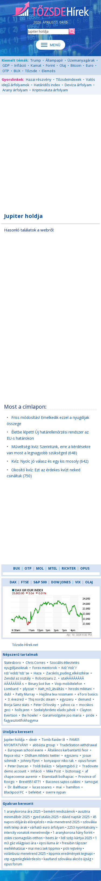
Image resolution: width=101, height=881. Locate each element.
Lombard (11, 689)
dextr (33, 739)
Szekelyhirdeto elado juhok (54, 710)
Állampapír (54, 60)
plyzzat (28, 689)
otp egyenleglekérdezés (22, 859)
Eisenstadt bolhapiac (58, 776)
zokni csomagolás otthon (23, 838)
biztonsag (73, 771)
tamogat (91, 781)
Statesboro (12, 662)
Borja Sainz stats (16, 704)
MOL (40, 568)
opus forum (87, 760)
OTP (5, 70)
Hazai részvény (38, 79)
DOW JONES (61, 582)
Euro (89, 65)
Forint (50, 65)
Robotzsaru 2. (46, 678)
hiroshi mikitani (80, 689)
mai (59, 787)
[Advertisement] (50, 150)
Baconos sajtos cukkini (63, 781)
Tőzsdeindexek (68, 79)
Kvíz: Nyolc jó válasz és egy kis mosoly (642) (50, 461)
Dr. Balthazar (18, 787)
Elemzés (48, 70)
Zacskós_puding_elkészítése (67, 673)
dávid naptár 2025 (76, 817)
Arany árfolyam (15, 90)
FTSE (25, 582)
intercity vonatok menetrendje (27, 832)
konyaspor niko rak (59, 760)
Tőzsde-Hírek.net (25, 645)
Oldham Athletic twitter (42, 755)
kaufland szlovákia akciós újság (67, 859)
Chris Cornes (35, 662)
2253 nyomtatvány (81, 827)
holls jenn (22, 710)
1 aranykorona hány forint (72, 832)
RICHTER (69, 568)
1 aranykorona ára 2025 (22, 811)
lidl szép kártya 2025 (76, 838)
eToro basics (87, 694)
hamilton (73, 787)
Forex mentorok (44, 667)
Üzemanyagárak (81, 60)
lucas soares (41, 787)
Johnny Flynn (30, 760)
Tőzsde (31, 70)
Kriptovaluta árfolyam (50, 90)
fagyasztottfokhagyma (21, 720)
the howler (30, 715)
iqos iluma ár (49, 843)
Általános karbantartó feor (68, 750)
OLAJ (89, 582)
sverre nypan (56, 792)
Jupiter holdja (14, 739)
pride (90, 715)
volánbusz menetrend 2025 (25, 853)
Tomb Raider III (53, 739)
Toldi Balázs (42, 766)
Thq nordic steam (41, 699)
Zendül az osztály (17, 678)
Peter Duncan (18, 766)
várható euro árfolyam (47, 827)
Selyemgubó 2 (67, 766)
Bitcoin (76, 65)
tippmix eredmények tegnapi (71, 853)
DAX (13, 582)
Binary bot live (39, 683)
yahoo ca (68, 704)
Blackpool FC (14, 792)
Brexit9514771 (30, 781)
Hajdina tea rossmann (56, 694)
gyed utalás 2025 (46, 817)
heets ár (52, 838)
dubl (7, 694)
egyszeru (67, 699)
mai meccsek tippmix (44, 848)
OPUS (84, 568)
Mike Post (53, 771)
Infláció (20, 65)
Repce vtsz (12, 755)
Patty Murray (25, 694)
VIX (78, 582)
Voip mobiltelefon (68, 683)
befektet (35, 792)
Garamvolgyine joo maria (62, 715)
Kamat (36, 65)
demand (84, 699)
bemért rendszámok (59, 811)
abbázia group (44, 745)
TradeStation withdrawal (78, 745)
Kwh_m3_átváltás (51, 689)
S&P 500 (40, 582)
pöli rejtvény (72, 848)
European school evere (25, 750)
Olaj (63, 65)
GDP (6, 65)
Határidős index (47, 84)
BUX (17, 70)
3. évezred (16, 699)
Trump (35, 60)
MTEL (52, 568)
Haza (37, 673)
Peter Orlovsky (45, 704)
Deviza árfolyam (78, 84)
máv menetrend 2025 (63, 822)
